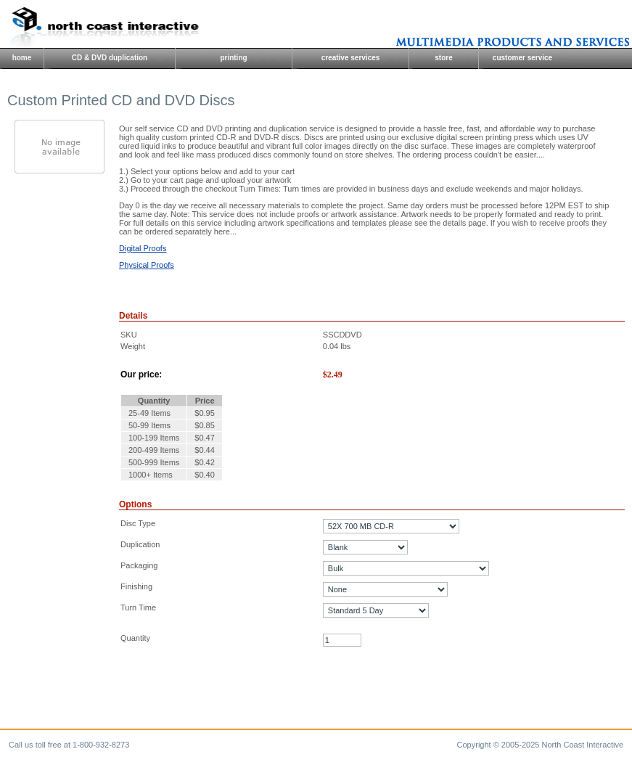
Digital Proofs (142, 248)
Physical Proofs (146, 265)
